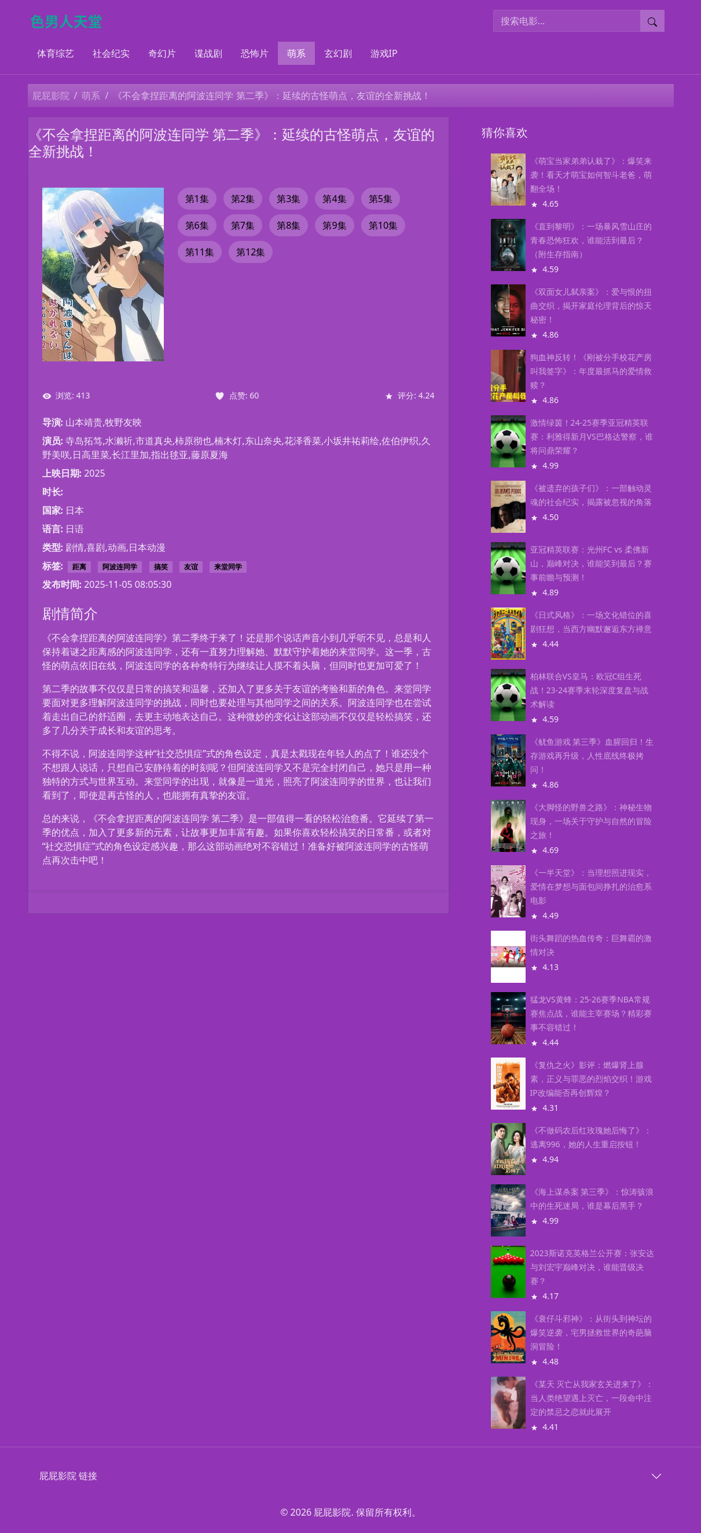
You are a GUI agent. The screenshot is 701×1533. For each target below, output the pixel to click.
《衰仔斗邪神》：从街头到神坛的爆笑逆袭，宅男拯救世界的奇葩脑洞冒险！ (591, 1332)
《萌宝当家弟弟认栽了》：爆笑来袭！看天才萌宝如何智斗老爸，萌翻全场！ (591, 174)
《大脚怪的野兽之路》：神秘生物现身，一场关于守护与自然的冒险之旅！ (591, 821)
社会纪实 (111, 53)
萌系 (296, 53)
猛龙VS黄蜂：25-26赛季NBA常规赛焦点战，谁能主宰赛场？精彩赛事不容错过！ (591, 1013)
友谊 (191, 567)
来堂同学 (228, 567)
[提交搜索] (652, 21)
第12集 (250, 252)
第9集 (334, 225)
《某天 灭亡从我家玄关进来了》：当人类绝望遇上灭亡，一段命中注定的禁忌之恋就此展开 (592, 1397)
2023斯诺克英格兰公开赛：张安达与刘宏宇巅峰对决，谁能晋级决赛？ (592, 1266)
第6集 (197, 225)
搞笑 (161, 567)
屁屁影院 (50, 95)
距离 (79, 567)
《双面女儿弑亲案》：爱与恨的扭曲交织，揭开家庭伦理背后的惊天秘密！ (591, 305)
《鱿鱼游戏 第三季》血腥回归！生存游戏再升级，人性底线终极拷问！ (592, 755)
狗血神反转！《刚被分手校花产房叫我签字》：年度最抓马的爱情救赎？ (591, 371)
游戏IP (384, 53)
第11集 (199, 252)
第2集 (243, 198)
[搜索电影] (567, 21)
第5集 (380, 198)
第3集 (288, 198)
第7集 (243, 225)
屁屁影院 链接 (68, 1475)
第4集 (334, 198)
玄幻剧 (338, 53)
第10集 (383, 225)
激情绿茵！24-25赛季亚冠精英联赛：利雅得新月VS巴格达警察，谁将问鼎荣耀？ (591, 436)
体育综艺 (55, 53)
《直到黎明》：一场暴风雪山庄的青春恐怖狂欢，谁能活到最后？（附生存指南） (591, 240)
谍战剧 (208, 53)
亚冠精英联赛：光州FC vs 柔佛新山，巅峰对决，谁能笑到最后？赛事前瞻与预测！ (591, 563)
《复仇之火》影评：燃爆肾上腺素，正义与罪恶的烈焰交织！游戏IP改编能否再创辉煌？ (591, 1078)
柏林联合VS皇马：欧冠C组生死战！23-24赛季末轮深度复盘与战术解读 (589, 690)
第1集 (197, 198)
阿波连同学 (119, 567)
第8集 (288, 225)
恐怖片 (255, 53)
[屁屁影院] (71, 20)
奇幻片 (162, 53)
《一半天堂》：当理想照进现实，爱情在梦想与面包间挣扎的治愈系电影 (591, 886)
